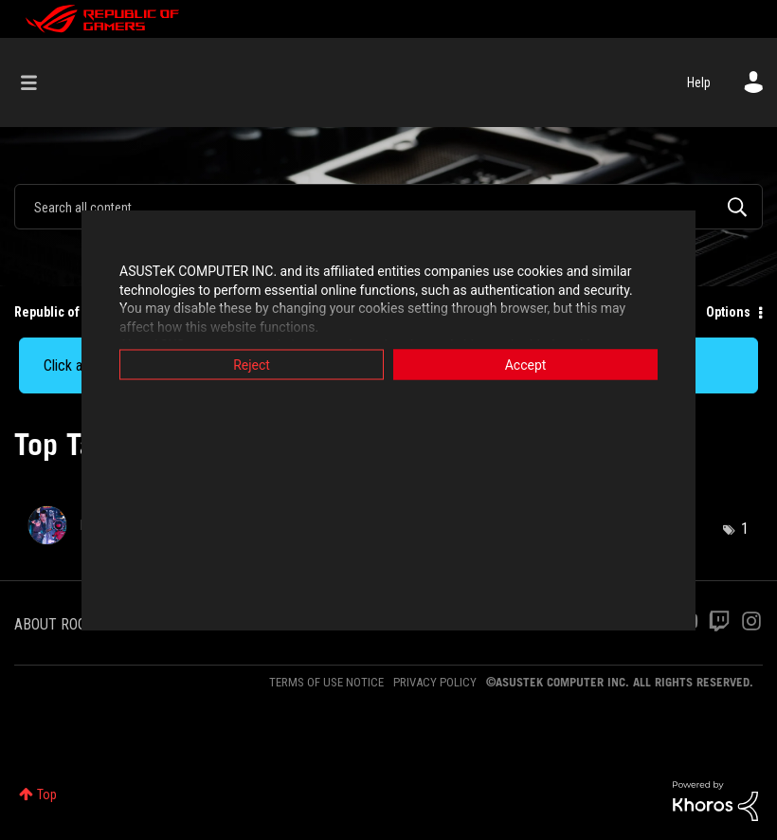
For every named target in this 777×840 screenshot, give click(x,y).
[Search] (388, 206)
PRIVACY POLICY (435, 682)
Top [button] (47, 794)
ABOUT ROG (50, 624)
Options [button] (728, 312)
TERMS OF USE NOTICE (326, 682)
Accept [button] (526, 365)
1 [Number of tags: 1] (745, 529)
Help (699, 82)
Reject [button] (251, 365)
